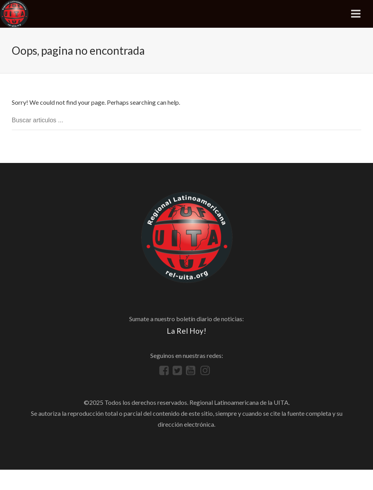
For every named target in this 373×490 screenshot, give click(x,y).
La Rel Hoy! (186, 330)
